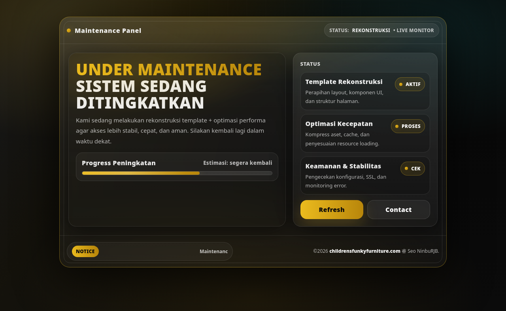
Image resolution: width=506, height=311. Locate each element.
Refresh (332, 209)
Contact (398, 209)
